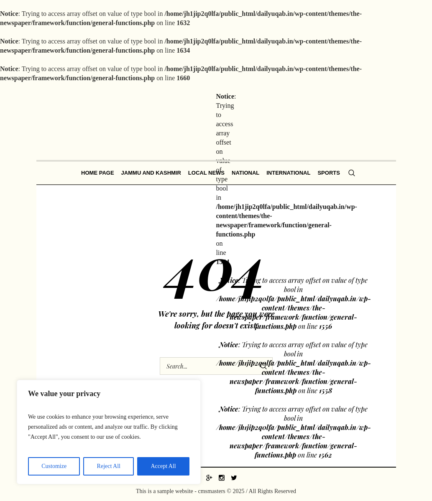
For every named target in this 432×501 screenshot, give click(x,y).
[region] (109, 432)
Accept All (163, 466)
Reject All (108, 466)
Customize (53, 466)
